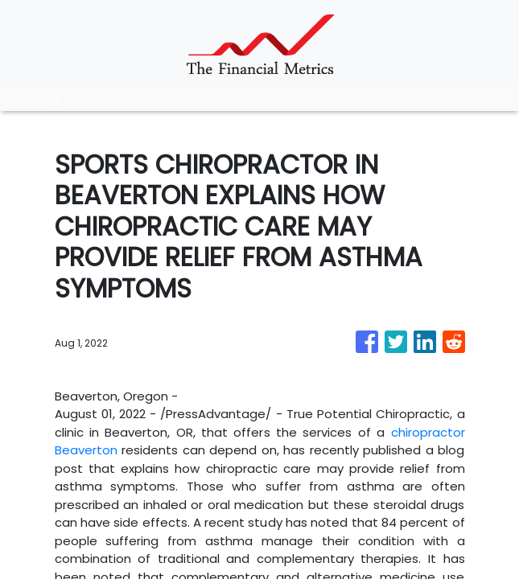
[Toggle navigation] (56, 99)
